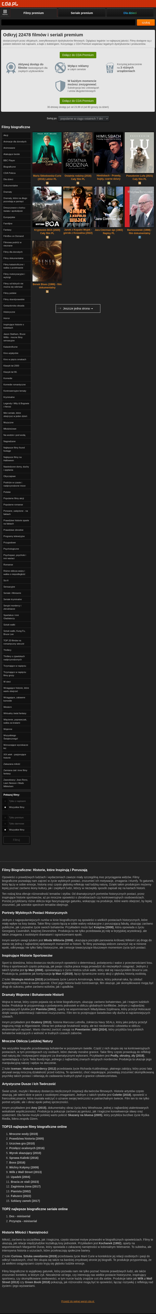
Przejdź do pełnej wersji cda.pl (78, 1301)
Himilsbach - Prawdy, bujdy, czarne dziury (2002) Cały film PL (109, 177)
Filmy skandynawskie (14, 299)
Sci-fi (5, 580)
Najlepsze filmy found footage (14, 449)
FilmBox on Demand (13, 236)
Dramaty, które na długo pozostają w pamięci (15, 200)
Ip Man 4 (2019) (62, 973)
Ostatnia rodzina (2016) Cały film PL (78, 177)
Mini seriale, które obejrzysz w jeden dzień (15, 414)
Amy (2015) (38, 1107)
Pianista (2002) (46, 1009)
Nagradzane (9, 441)
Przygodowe (9, 542)
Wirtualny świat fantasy (14, 713)
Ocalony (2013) (41, 1022)
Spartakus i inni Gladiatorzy (11, 617)
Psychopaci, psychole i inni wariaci (14, 557)
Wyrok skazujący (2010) (25, 1153)
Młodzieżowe (9, 429)
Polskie (7, 492)
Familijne (7, 223)
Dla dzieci (8, 179)
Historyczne (9, 312)
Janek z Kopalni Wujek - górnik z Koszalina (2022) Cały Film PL (77, 231)
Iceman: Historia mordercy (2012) (33, 1068)
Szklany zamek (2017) (25, 1200)
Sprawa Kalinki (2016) (24, 1157)
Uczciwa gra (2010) (22, 1143)
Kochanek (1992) (110, 1243)
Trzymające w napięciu (14, 666)
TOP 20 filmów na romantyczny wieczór (13, 642)
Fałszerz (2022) (21, 1196)
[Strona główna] (10, 3)
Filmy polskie (9, 293)
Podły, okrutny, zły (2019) (127, 1055)
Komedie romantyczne (14, 384)
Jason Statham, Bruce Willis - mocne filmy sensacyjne (14, 337)
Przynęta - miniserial (23, 1221)
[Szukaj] (68, 22)
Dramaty (7, 192)
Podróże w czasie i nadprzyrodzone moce (14, 484)
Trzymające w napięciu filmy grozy (14, 674)
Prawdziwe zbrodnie (13, 530)
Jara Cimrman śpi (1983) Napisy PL (109, 232)
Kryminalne (9, 397)
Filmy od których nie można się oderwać (13, 285)
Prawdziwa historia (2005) (26, 1138)
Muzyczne (8, 422)
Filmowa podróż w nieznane (12, 244)
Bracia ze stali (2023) (25, 1181)
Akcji (5, 135)
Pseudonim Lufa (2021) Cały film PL (139, 177)
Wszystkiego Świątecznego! (10, 737)
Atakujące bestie (11, 154)
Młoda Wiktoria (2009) (58, 940)
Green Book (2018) (37, 1282)
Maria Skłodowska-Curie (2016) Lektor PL (47, 177)
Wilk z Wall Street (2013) (25, 1172)
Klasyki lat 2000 (11, 365)
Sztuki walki (9, 624)
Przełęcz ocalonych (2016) (27, 1148)
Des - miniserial (19, 1216)
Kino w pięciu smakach (14, 359)
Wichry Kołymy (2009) (24, 1167)
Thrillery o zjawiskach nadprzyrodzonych (14, 658)
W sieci (7, 681)
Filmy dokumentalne (13, 258)
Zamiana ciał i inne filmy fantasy (15, 772)
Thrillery (7, 650)
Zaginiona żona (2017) (25, 1186)
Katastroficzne (10, 347)
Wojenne (7, 729)
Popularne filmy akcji (13, 498)
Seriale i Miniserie (12, 593)
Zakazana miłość (11, 764)
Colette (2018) (121, 1094)
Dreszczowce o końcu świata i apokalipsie (14, 209)
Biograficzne (9, 166)
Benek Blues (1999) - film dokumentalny (47, 286)
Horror (6, 318)
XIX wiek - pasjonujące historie (14, 756)
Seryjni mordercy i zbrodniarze (12, 607)
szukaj (146, 22)
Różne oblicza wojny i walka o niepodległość (14, 572)
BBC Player (9, 160)
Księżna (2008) (104, 927)
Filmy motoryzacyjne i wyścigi (14, 275)
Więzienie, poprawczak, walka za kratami (15, 721)
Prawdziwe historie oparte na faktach (16, 522)
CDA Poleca (9, 173)
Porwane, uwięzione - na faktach (15, 512)
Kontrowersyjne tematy (14, 391)
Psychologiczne (11, 549)
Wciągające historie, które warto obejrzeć (16, 689)
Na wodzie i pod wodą (14, 435)
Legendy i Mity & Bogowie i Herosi (16, 405)
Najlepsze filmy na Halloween (12, 459)
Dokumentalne (10, 185)
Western (7, 707)
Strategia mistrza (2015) (27, 979)
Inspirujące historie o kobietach (13, 326)
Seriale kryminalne (12, 599)
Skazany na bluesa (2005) (85, 1115)
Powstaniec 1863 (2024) (91, 1029)
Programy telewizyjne (14, 536)
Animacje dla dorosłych (14, 141)
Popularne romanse (13, 504)
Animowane (9, 148)
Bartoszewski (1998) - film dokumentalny (139, 232)
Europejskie (9, 217)
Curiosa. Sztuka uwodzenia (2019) (34, 1256)
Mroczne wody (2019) (23, 1134)
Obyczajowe (9, 476)
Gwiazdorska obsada (13, 305)
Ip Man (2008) (34, 970)
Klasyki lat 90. (10, 372)
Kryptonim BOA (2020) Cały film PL (47, 232)
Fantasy (7, 230)
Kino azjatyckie (10, 353)
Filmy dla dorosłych (13, 252)
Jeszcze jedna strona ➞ (75, 308)
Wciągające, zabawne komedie (14, 699)
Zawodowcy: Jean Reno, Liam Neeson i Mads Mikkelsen (15, 783)
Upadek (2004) (20, 1177)
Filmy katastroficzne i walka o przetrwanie (13, 266)
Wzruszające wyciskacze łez (15, 746)
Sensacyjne (9, 587)
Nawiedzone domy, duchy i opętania (16, 468)
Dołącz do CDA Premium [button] (78, 55)
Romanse (8, 564)
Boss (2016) (17, 1162)
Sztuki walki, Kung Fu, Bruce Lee (14, 632)
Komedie (7, 378)
